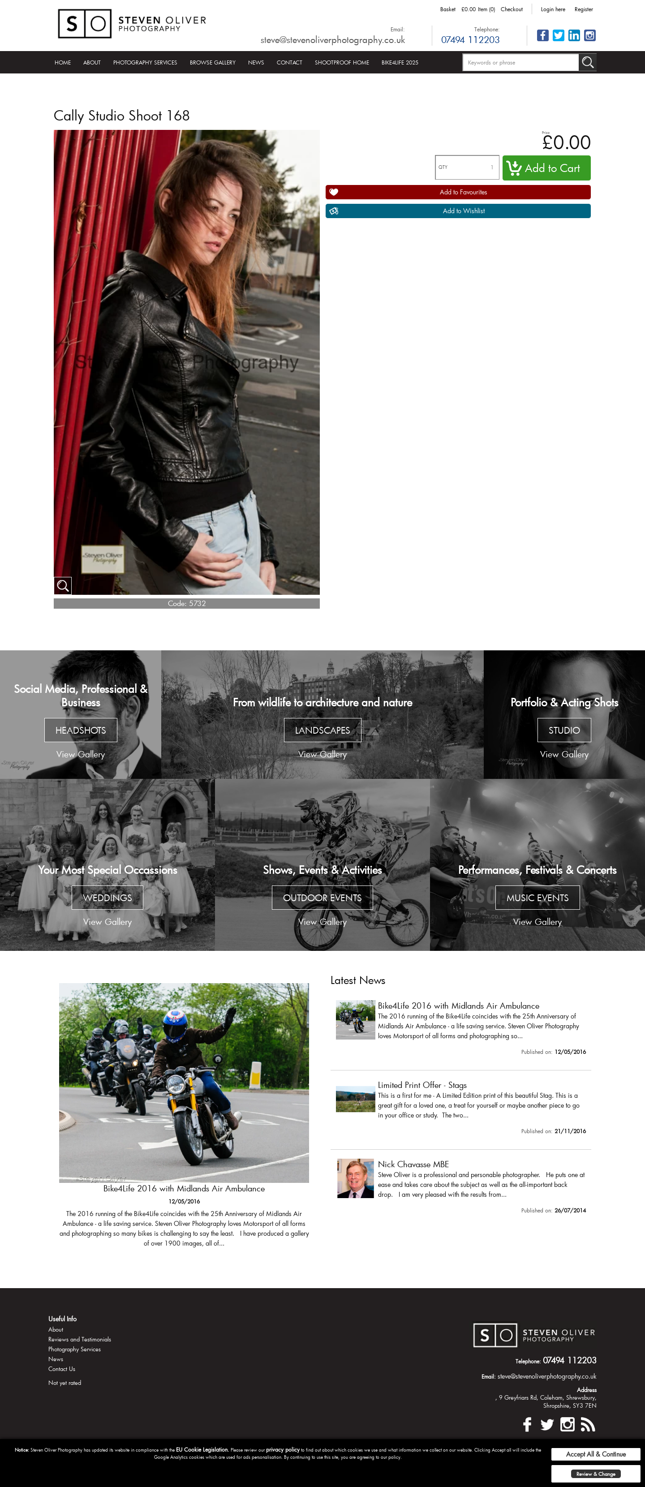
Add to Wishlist (464, 210)
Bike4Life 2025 (400, 62)
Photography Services (145, 62)
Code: (177, 603)
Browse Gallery (213, 62)
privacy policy (283, 1449)
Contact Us (61, 1368)
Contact (289, 62)
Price (546, 132)
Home (63, 62)
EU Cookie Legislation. (202, 1449)
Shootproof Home (342, 62)
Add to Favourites (463, 192)
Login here (553, 9)
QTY (443, 167)
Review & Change (595, 1473)
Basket (448, 9)
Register (584, 9)
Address (587, 1389)
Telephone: (487, 29)
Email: (398, 29)
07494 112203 (470, 39)
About (92, 62)
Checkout (512, 9)
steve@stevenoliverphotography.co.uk (333, 39)
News (256, 62)
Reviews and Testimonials (79, 1339)
